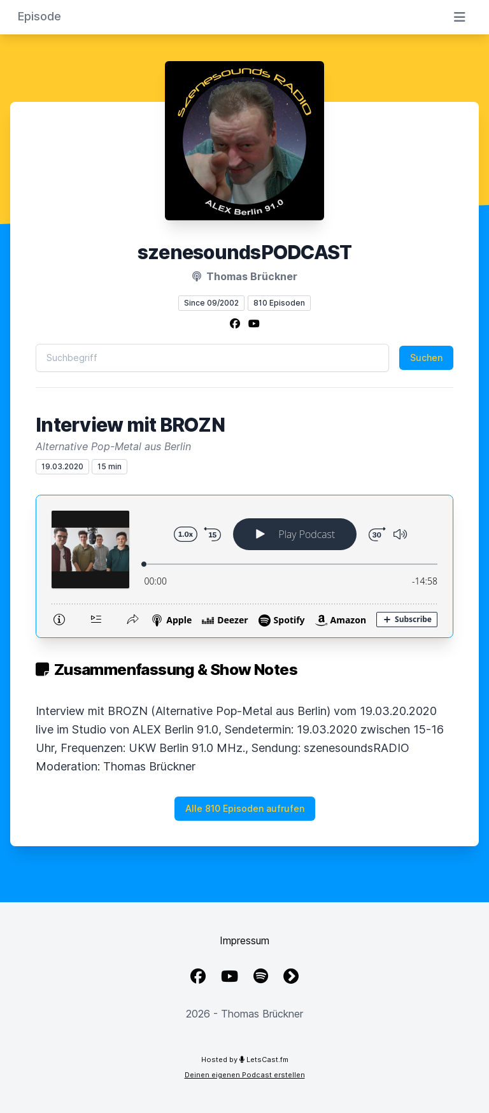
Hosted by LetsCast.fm (244, 1059)
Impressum (244, 940)
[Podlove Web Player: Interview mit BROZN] (244, 566)
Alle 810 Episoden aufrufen (244, 808)
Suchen (426, 357)
